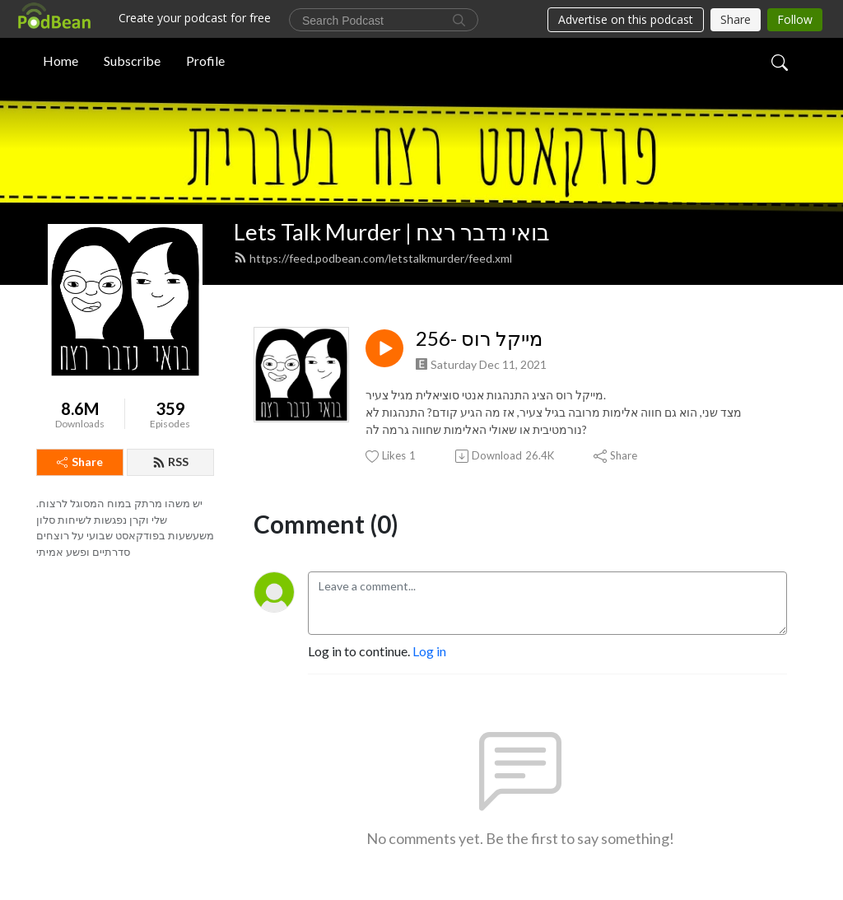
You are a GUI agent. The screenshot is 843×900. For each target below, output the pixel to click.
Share (80, 462)
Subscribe (132, 60)
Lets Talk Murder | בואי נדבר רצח (392, 231)
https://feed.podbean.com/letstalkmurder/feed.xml (373, 258)
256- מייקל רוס (479, 338)
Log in (429, 651)
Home (60, 60)
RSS (170, 462)
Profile (205, 60)
